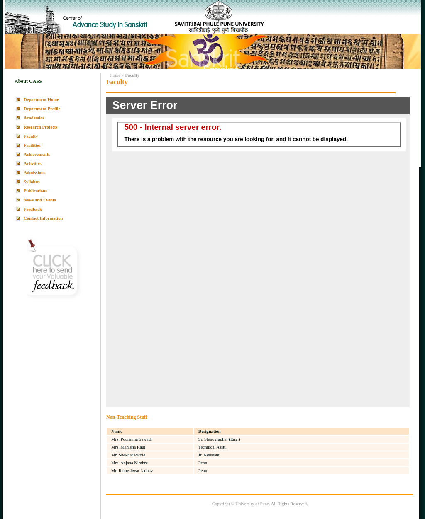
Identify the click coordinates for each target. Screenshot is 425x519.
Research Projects (41, 127)
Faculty (31, 136)
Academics (34, 118)
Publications (35, 191)
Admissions (34, 172)
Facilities (32, 145)
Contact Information (43, 218)
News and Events (40, 200)
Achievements (37, 154)
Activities (33, 163)
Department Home (41, 99)
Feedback (33, 209)
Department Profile (42, 109)
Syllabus (32, 181)
